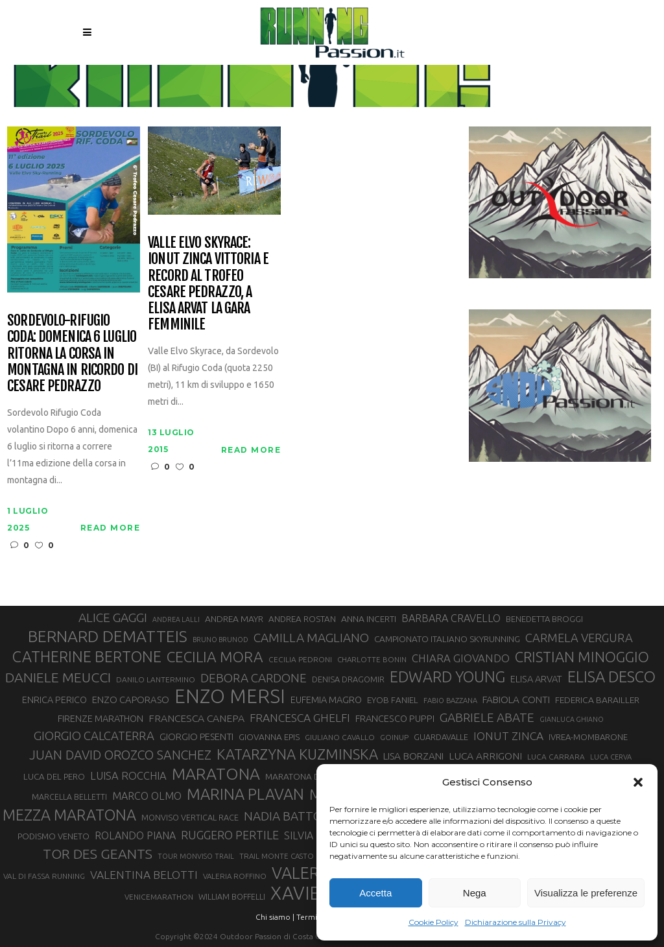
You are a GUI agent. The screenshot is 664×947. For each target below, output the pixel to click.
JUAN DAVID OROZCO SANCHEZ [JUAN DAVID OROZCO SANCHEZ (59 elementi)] (120, 755)
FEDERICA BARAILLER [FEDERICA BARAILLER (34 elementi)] (597, 700)
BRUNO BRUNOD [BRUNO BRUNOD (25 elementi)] (220, 639)
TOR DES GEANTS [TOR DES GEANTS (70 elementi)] (97, 853)
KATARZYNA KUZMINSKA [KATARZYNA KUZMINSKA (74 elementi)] (297, 754)
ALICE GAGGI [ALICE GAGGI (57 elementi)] (112, 617)
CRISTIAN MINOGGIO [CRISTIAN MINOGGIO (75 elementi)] (582, 657)
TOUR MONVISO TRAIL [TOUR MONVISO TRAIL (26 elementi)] (196, 856)
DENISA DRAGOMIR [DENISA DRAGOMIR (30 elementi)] (348, 679)
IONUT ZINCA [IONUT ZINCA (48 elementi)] (508, 736)
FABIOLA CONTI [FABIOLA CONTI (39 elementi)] (516, 699)
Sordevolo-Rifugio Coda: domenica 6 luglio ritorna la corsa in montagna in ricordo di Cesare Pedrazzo (72, 353)
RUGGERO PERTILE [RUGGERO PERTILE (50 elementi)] (230, 834)
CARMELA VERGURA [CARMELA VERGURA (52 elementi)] (579, 637)
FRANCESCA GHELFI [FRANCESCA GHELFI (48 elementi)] (300, 718)
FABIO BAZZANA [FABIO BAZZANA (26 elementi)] (450, 700)
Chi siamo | (274, 917)
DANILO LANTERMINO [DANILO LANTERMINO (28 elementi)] (155, 679)
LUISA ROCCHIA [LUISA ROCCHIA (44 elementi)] (128, 776)
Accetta (375, 892)
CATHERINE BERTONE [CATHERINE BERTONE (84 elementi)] (86, 656)
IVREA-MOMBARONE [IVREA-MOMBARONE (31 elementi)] (588, 736)
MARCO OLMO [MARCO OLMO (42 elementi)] (147, 796)
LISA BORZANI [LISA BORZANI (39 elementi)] (413, 755)
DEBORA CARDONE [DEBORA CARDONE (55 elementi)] (253, 678)
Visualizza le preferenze (585, 892)
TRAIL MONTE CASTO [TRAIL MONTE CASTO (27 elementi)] (276, 856)
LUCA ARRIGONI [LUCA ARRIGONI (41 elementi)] (485, 755)
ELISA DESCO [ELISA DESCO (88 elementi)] (611, 677)
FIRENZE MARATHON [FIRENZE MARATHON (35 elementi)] (100, 718)
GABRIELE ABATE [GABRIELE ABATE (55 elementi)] (487, 717)
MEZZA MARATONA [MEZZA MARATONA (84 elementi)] (69, 814)
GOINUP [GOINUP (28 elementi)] (394, 737)
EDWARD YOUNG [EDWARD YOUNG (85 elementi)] (447, 676)
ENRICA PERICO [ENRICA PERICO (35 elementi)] (54, 700)
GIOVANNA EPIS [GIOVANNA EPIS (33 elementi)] (269, 737)
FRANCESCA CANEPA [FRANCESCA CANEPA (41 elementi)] (196, 718)
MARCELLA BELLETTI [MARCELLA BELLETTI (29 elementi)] (69, 796)
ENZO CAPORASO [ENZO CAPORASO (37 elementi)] (130, 699)
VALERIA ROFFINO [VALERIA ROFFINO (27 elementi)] (235, 876)
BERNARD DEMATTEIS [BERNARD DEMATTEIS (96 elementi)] (107, 636)
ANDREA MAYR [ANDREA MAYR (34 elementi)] (234, 619)
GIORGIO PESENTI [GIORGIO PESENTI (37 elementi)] (196, 736)
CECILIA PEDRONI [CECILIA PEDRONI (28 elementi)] (300, 659)
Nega (474, 892)
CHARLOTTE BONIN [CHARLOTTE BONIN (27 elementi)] (372, 659)
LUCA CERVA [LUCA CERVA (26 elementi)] (611, 757)
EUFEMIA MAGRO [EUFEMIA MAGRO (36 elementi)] (326, 699)
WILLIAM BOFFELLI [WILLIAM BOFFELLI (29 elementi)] (231, 896)
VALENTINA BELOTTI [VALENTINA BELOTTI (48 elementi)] (144, 875)
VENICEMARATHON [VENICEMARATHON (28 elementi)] (158, 897)
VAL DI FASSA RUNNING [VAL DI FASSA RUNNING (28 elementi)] (44, 876)
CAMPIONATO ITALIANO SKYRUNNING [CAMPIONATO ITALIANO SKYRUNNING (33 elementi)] (447, 639)
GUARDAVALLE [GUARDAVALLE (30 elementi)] (441, 736)
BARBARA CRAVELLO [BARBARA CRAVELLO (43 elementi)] (451, 618)
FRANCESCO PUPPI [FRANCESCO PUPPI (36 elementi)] (394, 718)
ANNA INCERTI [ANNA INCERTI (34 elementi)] (368, 619)
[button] (638, 782)
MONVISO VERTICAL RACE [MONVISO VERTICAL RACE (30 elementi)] (190, 817)
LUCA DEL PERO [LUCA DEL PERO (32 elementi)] (54, 777)
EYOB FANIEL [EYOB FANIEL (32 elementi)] (392, 700)
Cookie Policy (433, 922)
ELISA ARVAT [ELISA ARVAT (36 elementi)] (536, 678)
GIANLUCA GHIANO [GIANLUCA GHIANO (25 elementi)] (572, 719)
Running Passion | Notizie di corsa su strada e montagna (298, 78)
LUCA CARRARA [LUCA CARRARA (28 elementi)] (556, 756)
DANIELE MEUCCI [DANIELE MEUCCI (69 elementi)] (58, 677)
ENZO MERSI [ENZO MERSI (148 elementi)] (229, 696)
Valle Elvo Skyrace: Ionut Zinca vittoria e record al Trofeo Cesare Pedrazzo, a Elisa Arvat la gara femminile (208, 283)
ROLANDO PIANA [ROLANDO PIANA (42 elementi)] (135, 835)
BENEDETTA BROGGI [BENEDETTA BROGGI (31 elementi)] (544, 618)
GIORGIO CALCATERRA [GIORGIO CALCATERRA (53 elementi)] (94, 736)
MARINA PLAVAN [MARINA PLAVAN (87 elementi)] (245, 793)
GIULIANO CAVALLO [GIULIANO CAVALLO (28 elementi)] (340, 737)
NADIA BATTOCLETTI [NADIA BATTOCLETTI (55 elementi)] (303, 816)
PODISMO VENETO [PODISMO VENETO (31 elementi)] (53, 836)
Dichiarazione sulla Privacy (515, 922)
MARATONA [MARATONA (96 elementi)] (216, 773)
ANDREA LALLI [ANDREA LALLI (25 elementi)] (176, 619)
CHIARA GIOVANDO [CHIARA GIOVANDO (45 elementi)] (461, 658)
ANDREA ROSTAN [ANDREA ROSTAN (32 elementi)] (302, 619)
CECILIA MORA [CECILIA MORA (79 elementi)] (215, 657)
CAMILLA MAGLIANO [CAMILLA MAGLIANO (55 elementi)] (311, 637)
